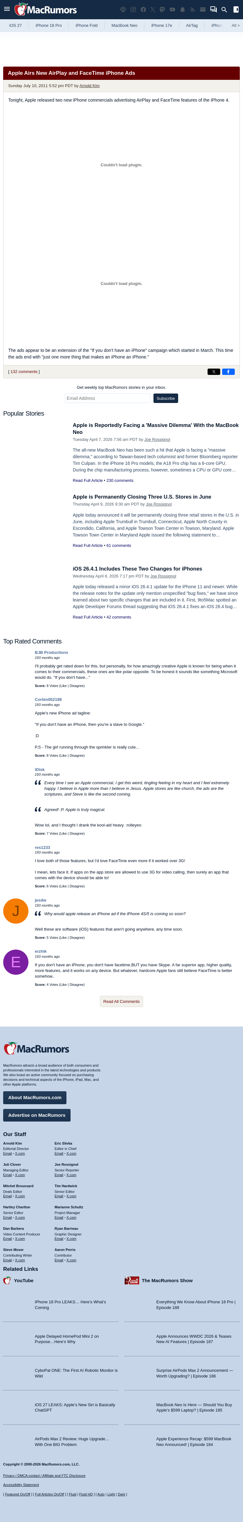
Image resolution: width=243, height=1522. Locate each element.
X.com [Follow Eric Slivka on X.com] (71, 1153)
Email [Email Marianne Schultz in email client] (59, 1217)
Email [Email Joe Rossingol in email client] (59, 1174)
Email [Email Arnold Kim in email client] (7, 1153)
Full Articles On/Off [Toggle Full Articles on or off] (49, 1494)
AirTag (192, 25)
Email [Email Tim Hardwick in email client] (59, 1196)
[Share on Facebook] (228, 372)
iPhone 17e (161, 25)
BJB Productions (51, 652)
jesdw (40, 900)
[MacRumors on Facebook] (143, 9)
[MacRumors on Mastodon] (162, 9)
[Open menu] (7, 9)
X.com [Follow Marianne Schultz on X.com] (71, 1217)
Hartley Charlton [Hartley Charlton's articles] (16, 1207)
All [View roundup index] (236, 25)
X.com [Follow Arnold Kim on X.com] (20, 1153)
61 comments (118, 545)
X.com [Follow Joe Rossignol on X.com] (71, 1174)
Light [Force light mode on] (111, 1494)
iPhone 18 (221, 25)
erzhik (41, 951)
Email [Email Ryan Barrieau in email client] (59, 1238)
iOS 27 (15, 25)
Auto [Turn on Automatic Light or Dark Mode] (101, 1494)
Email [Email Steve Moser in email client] (7, 1259)
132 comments (23, 371)
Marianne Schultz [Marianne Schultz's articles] (69, 1207)
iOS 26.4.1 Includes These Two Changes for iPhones (139, 569)
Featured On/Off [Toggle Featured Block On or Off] (17, 1494)
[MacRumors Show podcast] (123, 9)
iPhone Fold (86, 25)
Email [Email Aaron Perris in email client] (59, 1259)
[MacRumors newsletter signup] (203, 9)
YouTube (24, 1279)
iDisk (40, 769)
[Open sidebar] (236, 10)
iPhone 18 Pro (49, 25)
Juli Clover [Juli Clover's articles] (12, 1164)
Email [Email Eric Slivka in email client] (59, 1153)
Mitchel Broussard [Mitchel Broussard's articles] (18, 1185)
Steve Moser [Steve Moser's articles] (13, 1249)
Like (63, 686)
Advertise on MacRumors (36, 1114)
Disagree (77, 686)
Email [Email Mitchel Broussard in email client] (7, 1196)
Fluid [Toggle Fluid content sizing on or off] (72, 1494)
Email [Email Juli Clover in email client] (7, 1174)
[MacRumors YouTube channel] (172, 9)
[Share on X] (214, 372)
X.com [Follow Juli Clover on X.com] (20, 1174)
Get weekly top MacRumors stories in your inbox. (121, 387)
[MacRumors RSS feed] (193, 9)
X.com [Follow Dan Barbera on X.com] (20, 1238)
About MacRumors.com (34, 1097)
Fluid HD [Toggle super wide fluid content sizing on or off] (86, 1494)
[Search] (226, 9)
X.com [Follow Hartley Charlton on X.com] (20, 1217)
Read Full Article (88, 480)
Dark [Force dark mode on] (121, 1494)
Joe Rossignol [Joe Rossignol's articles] (66, 1164)
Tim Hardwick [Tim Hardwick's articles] (66, 1185)
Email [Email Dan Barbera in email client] (7, 1238)
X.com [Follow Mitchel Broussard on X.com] (20, 1196)
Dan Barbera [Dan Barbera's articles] (13, 1228)
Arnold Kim (89, 85)
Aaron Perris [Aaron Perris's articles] (65, 1249)
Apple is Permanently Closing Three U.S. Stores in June (144, 497)
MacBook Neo (125, 25)
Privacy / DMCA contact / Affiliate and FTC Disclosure (44, 1476)
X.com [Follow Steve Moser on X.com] (20, 1259)
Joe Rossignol (157, 439)
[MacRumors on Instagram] (133, 9)
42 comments (118, 617)
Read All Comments (121, 1001)
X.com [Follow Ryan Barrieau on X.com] (71, 1238)
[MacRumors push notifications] (182, 9)
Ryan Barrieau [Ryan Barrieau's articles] (66, 1228)
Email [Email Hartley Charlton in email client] (7, 1217)
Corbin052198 (48, 699)
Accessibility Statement (21, 1485)
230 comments (119, 480)
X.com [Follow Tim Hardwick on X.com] (71, 1196)
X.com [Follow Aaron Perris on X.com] (71, 1259)
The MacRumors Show (167, 1279)
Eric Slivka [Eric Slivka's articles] (63, 1143)
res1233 (42, 847)
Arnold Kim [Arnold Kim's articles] (12, 1143)
